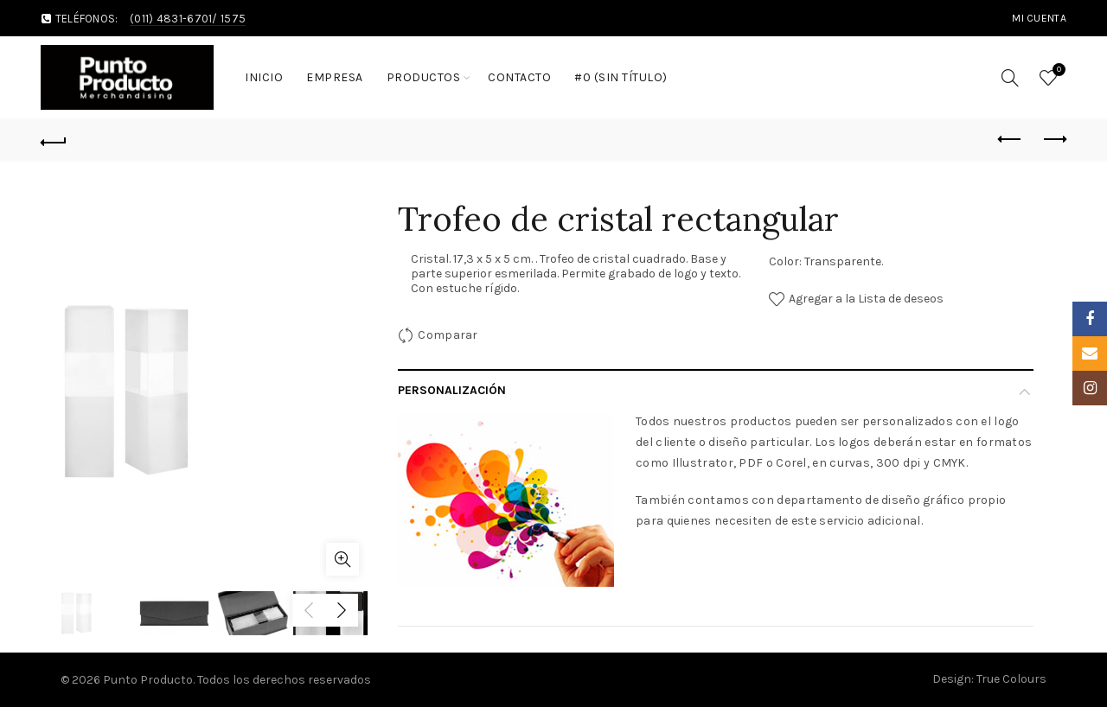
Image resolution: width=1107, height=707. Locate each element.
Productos (424, 77)
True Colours (1011, 679)
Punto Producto (148, 679)
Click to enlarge (342, 559)
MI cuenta (1039, 18)
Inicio (264, 77)
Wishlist (1057, 70)
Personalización (452, 390)
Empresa (334, 77)
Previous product (1011, 139)
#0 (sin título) (621, 77)
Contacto (519, 77)
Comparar (447, 335)
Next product (1054, 139)
